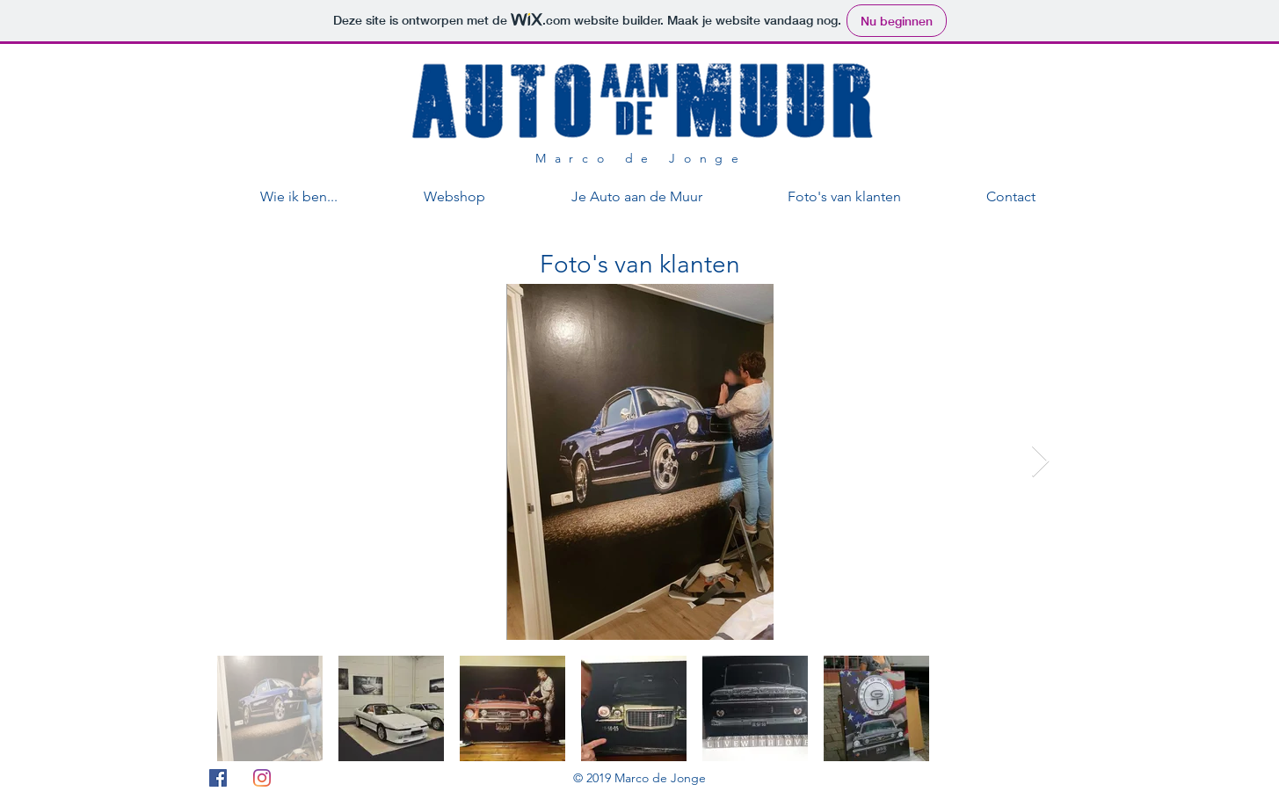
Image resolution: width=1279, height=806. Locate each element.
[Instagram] (262, 778)
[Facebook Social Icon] (218, 778)
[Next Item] (1040, 462)
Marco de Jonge (641, 158)
